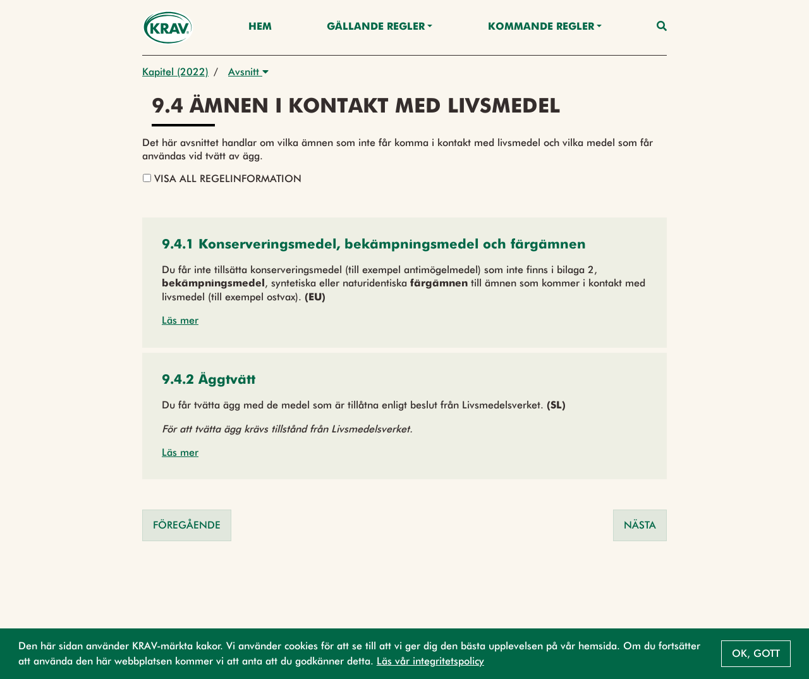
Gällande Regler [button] (376, 27)
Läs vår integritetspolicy (430, 661)
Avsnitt (248, 72)
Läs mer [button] (180, 320)
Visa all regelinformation (222, 179)
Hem (260, 27)
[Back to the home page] (167, 27)
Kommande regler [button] (541, 27)
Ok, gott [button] (756, 653)
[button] (374, 246)
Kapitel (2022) (175, 72)
